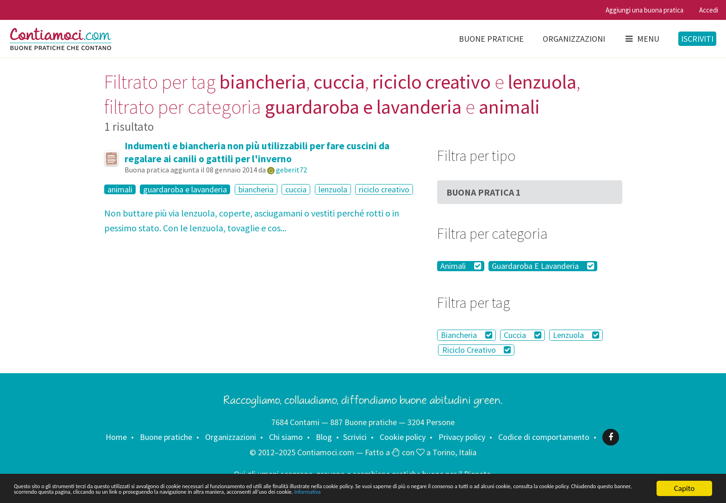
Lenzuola (576, 335)
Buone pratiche (491, 38)
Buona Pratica (483, 192)
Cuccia (522, 335)
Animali (460, 266)
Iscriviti (697, 38)
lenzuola (333, 189)
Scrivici (355, 437)
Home (116, 437)
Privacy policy (461, 437)
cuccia (296, 189)
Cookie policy (403, 437)
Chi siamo (286, 437)
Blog (324, 437)
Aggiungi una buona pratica (644, 10)
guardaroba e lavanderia (185, 190)
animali (119, 190)
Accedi (708, 10)
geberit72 (291, 169)
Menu (641, 38)
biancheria (256, 189)
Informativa (32, 492)
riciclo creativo (384, 189)
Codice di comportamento (543, 437)
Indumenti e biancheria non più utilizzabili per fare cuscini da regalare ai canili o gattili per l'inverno (257, 152)
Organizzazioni (574, 38)
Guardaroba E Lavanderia (543, 266)
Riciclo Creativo (476, 349)
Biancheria (466, 335)
